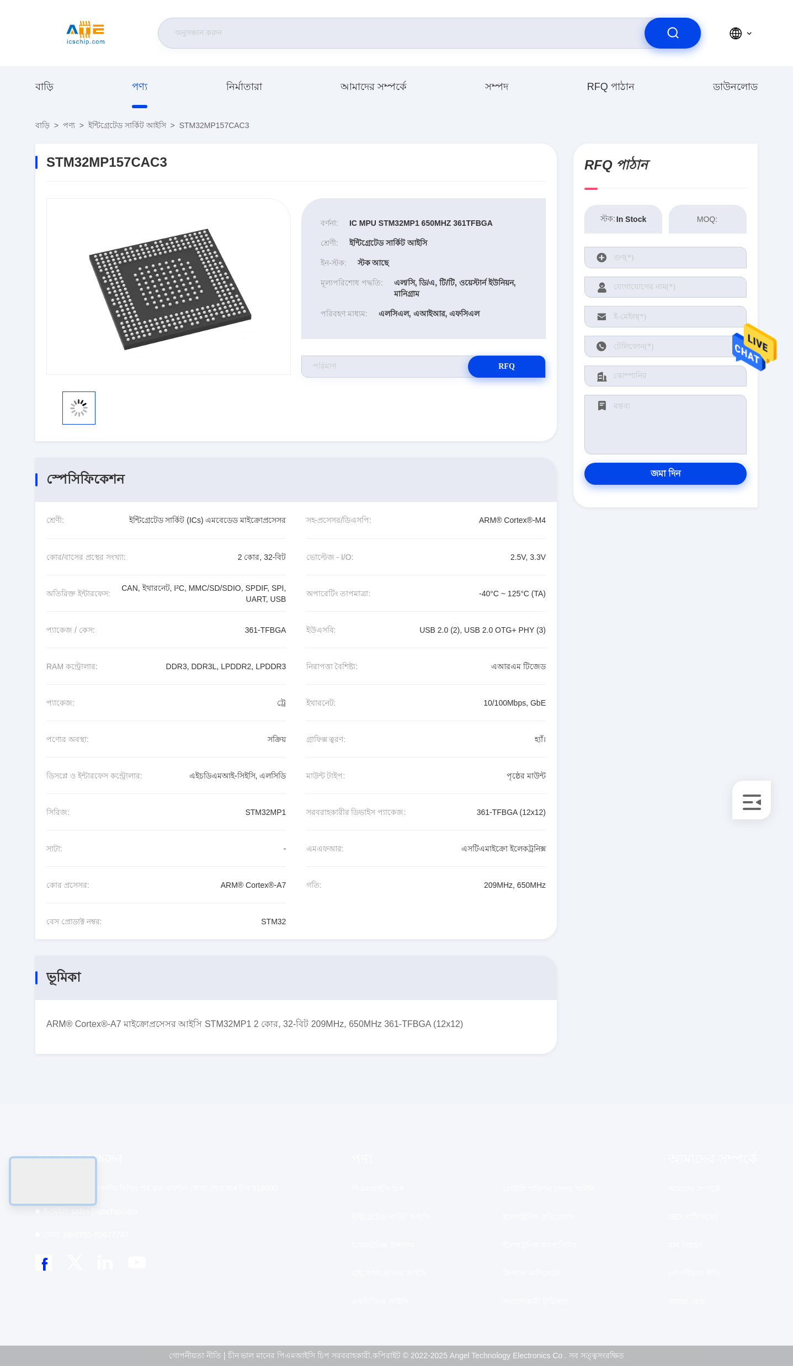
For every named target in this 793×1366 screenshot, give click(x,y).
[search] (673, 33)
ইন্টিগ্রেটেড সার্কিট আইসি (127, 125)
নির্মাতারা (244, 86)
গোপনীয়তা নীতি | (197, 1355)
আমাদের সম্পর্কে (373, 86)
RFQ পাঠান (611, 86)
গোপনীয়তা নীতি (694, 1273)
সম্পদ (496, 86)
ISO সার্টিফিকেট (693, 1217)
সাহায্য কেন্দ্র (686, 1301)
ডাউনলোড (735, 86)
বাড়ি (44, 86)
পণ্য (139, 86)
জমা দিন (666, 473)
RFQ (506, 366)
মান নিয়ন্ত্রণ (685, 1245)
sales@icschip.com (90, 1211)
